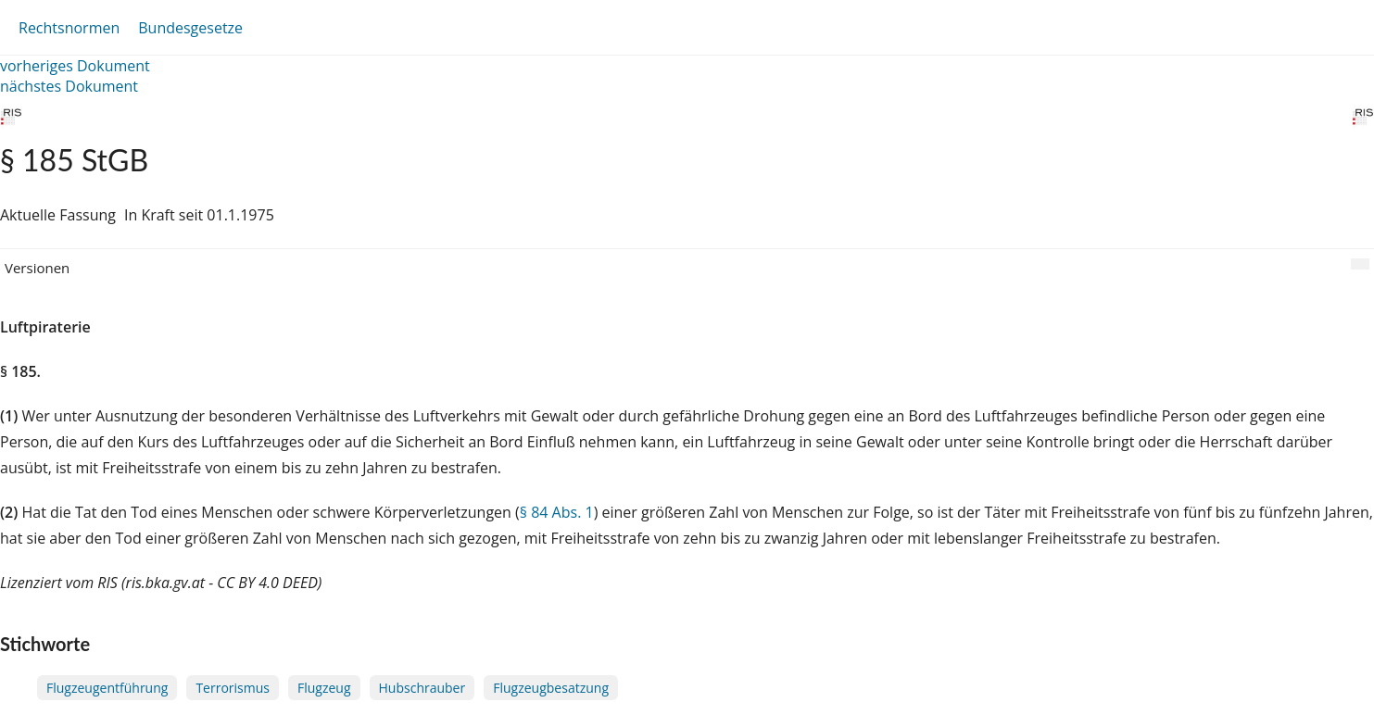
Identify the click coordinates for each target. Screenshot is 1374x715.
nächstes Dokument (69, 86)
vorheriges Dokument (75, 66)
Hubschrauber (422, 687)
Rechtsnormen (69, 28)
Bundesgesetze (190, 28)
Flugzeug (324, 687)
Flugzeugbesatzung (551, 687)
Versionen (37, 267)
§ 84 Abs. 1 (557, 512)
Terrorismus (232, 687)
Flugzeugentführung (107, 687)
